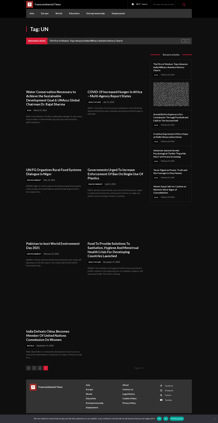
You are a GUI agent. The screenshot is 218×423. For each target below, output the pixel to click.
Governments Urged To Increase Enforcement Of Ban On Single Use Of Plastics (114, 174)
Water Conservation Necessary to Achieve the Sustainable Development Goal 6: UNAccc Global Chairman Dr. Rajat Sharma (54, 97)
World (31, 346)
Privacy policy (177, 419)
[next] (187, 41)
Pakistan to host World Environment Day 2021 (45, 245)
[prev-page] (28, 368)
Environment (34, 180)
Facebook (169, 386)
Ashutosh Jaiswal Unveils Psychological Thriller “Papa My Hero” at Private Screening (170, 157)
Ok (159, 419)
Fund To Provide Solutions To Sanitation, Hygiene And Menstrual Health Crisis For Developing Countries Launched (114, 249)
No (166, 419)
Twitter (168, 397)
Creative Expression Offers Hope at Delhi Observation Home (168, 137)
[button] (183, 4)
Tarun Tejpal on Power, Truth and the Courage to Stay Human (169, 176)
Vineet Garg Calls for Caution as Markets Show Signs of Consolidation (170, 196)
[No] (214, 418)
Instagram (169, 391)
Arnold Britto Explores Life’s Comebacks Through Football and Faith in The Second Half (170, 117)
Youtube (169, 402)
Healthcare (95, 106)
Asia (29, 110)
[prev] (183, 41)
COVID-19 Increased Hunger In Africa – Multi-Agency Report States (113, 95)
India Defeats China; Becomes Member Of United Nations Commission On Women (50, 335)
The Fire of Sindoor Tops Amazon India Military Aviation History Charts (86, 40)
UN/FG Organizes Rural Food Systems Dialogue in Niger (50, 172)
